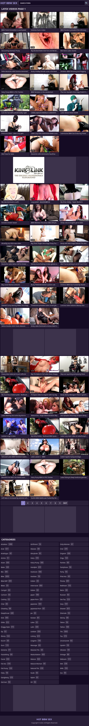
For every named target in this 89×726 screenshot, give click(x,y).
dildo (5, 622)
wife (64, 668)
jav (34, 613)
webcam (65, 659)
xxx (63, 672)
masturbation (38, 654)
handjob (36, 567)
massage (36, 645)
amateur (7, 544)
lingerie (36, 640)
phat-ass (65, 576)
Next (65, 503)
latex (34, 622)
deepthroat (7, 613)
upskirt (64, 645)
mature (35, 659)
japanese (36, 604)
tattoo (64, 626)
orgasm (65, 553)
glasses (35, 548)
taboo (64, 622)
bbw (5, 576)
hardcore (36, 571)
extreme (6, 649)
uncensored (66, 640)
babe (5, 567)
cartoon (6, 594)
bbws (5, 585)
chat (4, 604)
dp (4, 631)
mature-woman (38, 663)
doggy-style (7, 626)
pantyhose (66, 567)
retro (64, 590)
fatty (4, 672)
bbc (4, 571)
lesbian (36, 631)
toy (63, 636)
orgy (64, 558)
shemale (65, 613)
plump (64, 581)
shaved (65, 608)
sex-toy (65, 599)
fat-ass (6, 663)
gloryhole (36, 553)
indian (35, 581)
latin (35, 626)
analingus (6, 553)
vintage (65, 654)
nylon (35, 677)
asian (5, 562)
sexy (64, 604)
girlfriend (36, 544)
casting (5, 599)
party (64, 571)
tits (64, 631)
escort (5, 640)
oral (64, 548)
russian (65, 594)
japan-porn (37, 599)
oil (34, 682)
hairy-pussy (37, 562)
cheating (6, 608)
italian (35, 590)
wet (64, 663)
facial (5, 659)
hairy (35, 558)
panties (64, 562)
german (6, 682)
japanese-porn (38, 608)
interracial (37, 585)
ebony (5, 636)
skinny (64, 617)
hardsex (35, 576)
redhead (65, 585)
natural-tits (37, 668)
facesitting (7, 654)
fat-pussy (7, 668)
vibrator (65, 649)
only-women (67, 544)
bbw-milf (6, 581)
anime (5, 558)
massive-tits (37, 649)
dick (5, 617)
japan (35, 594)
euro (5, 645)
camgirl (6, 590)
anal (5, 548)
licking (35, 636)
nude (35, 672)
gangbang (7, 677)
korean (35, 617)
